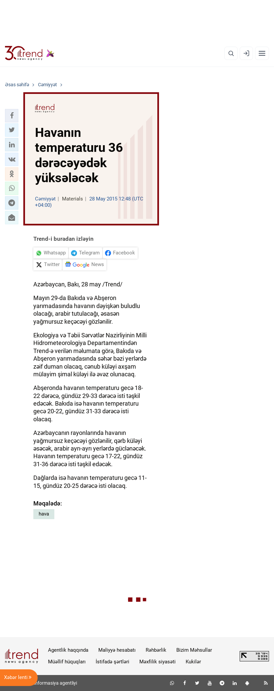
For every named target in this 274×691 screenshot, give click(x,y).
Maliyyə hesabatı (117, 650)
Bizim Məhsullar (194, 650)
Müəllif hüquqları (67, 662)
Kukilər (193, 662)
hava (44, 514)
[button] (11, 115)
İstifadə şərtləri (112, 662)
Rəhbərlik (156, 650)
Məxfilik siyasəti (157, 662)
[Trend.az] (29, 53)
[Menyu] (262, 53)
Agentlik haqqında (68, 650)
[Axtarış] (231, 53)
